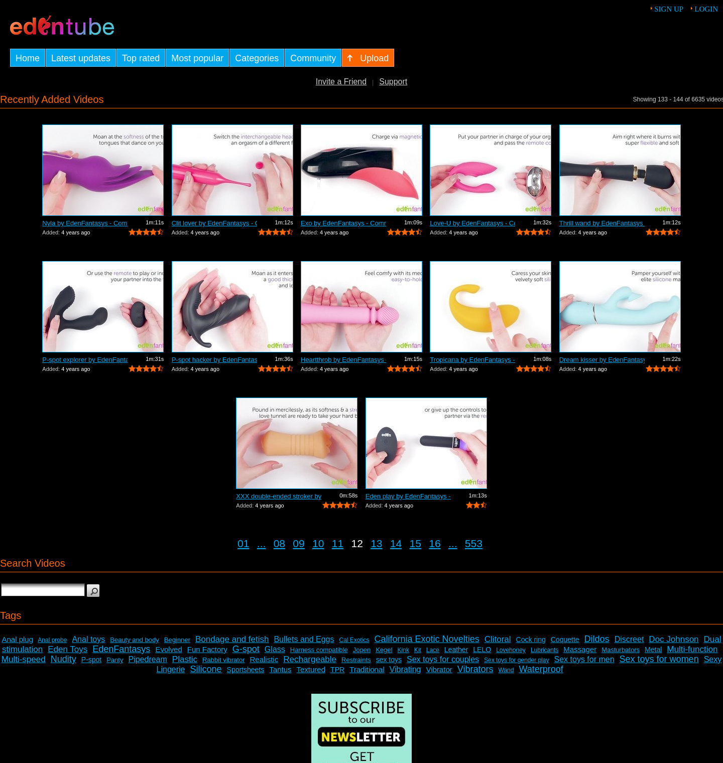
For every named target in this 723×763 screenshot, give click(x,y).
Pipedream (147, 659)
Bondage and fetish (232, 639)
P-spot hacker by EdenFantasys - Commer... (214, 359)
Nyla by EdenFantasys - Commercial (85, 223)
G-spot (246, 649)
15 (415, 543)
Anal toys (88, 639)
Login (706, 9)
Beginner (177, 640)
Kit (417, 650)
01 (243, 543)
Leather (456, 650)
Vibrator (439, 669)
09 (298, 543)
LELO (482, 650)
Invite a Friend (341, 81)
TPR (337, 670)
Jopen (362, 650)
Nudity (63, 659)
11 (337, 543)
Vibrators (475, 669)
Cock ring (531, 639)
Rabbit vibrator (223, 660)
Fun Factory (207, 649)
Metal (653, 650)
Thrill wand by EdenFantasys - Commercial (602, 223)
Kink (403, 650)
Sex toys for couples (443, 659)
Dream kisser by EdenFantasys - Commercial (602, 359)
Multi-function (692, 649)
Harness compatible (319, 650)
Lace (432, 650)
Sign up (668, 9)
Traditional (366, 669)
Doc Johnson (673, 639)
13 (376, 543)
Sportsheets (246, 670)
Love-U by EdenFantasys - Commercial (472, 223)
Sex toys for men (584, 659)
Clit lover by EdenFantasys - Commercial (214, 223)
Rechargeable (309, 659)
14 (396, 543)
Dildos (597, 639)
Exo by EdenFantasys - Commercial (343, 223)
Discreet (629, 639)
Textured (311, 669)
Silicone (206, 669)
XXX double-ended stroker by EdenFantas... (278, 496)
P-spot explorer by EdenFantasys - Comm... (85, 359)
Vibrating (405, 669)
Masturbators (620, 650)
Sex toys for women (659, 659)
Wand (506, 670)
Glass (275, 649)
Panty (114, 660)
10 (318, 543)
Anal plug (17, 639)
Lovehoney (511, 650)
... (261, 543)
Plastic (184, 659)
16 (434, 543)
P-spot (91, 660)
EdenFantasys (121, 649)
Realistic (264, 659)
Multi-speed (24, 659)
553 (474, 543)
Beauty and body (134, 640)
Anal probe (52, 640)
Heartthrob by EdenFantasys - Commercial (343, 359)
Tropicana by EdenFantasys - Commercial (472, 359)
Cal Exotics (354, 640)
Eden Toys (67, 649)
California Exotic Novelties (427, 639)
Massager (579, 649)
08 (279, 543)
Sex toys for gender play (516, 660)
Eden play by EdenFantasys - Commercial (408, 496)
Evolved (168, 649)
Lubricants (544, 650)
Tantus (280, 669)
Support (393, 81)
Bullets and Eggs (304, 639)
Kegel (384, 650)
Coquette (565, 639)
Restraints (356, 660)
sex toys (389, 660)
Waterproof (541, 669)
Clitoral (498, 639)
